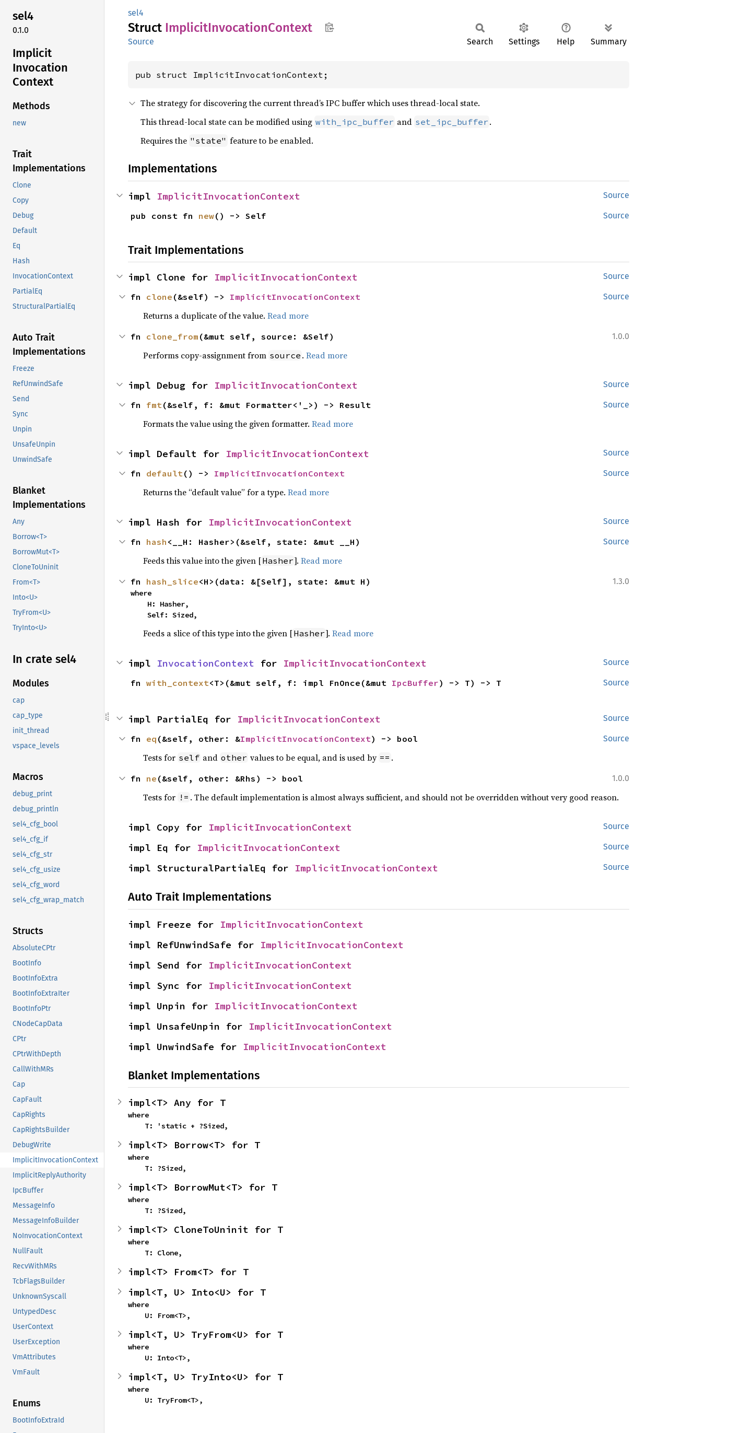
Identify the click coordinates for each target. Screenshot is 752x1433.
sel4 (136, 13)
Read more (288, 315)
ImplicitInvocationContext (228, 196)
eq (151, 738)
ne (151, 778)
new (206, 216)
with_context (177, 683)
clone (159, 297)
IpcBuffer (415, 683)
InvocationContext (205, 663)
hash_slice (172, 581)
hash (156, 542)
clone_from (172, 336)
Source (141, 41)
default (164, 473)
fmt (154, 405)
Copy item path (329, 27)
